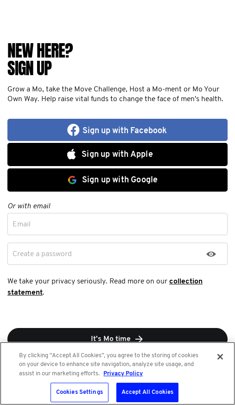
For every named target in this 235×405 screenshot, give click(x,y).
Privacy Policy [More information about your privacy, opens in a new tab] (123, 374)
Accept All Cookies (147, 392)
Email (22, 224)
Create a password (42, 254)
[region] (117, 373)
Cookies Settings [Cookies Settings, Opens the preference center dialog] (79, 392)
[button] (117, 130)
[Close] (220, 357)
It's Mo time (118, 339)
